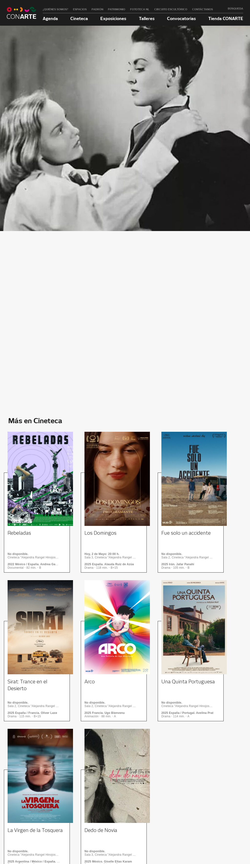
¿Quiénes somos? (55, 9)
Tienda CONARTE (225, 18)
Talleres (147, 18)
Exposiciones (113, 18)
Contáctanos (202, 9)
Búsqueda (235, 8)
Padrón (97, 9)
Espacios (80, 9)
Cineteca (79, 18)
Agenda (50, 18)
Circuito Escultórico (170, 9)
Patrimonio (116, 9)
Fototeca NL (139, 9)
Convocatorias (181, 18)
